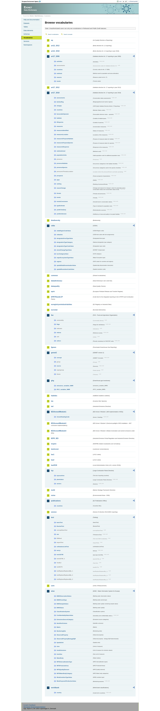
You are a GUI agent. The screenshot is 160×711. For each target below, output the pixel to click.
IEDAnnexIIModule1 (58, 412)
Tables (26, 27)
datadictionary (56, 281)
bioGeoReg (60, 102)
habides (54, 396)
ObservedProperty (62, 635)
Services (26, 41)
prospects (60, 175)
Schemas (27, 34)
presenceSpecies (62, 167)
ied (52, 406)
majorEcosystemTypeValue (65, 257)
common (54, 275)
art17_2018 (55, 93)
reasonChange (61, 188)
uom (52, 586)
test (52, 517)
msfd (53, 490)
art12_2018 (55, 51)
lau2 (52, 460)
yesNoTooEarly (61, 209)
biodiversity (55, 220)
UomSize (59, 654)
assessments (61, 98)
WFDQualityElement (63, 669)
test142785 (60, 554)
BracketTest (60, 526)
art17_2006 (55, 56)
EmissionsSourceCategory (65, 619)
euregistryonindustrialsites (61, 304)
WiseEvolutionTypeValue (64, 677)
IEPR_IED (54, 438)
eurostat (54, 310)
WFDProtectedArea (63, 665)
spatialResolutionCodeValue (65, 269)
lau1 (52, 454)
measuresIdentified (63, 130)
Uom (58, 646)
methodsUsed (61, 151)
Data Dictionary (39, 16)
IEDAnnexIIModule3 (58, 423)
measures (60, 126)
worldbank (55, 687)
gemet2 (54, 353)
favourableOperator (63, 114)
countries (60, 69)
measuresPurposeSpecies (65, 143)
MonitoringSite (61, 631)
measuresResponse (63, 147)
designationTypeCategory (65, 242)
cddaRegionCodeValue (64, 230)
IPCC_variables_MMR (63, 389)
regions (59, 261)
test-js (59, 550)
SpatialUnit (60, 642)
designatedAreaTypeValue (65, 238)
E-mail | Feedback (29, 705)
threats (59, 193)
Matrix (59, 627)
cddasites (60, 234)
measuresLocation (62, 134)
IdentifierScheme (62, 623)
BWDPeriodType (62, 600)
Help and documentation (31, 19)
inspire (53, 444)
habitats (59, 118)
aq (52, 40)
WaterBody (60, 658)
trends (59, 81)
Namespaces (28, 45)
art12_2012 (55, 45)
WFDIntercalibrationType (64, 662)
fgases (53, 347)
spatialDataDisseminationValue (66, 265)
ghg (52, 380)
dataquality (55, 286)
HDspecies (60, 122)
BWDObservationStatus (64, 596)
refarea (59, 332)
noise (53, 495)
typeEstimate (61, 205)
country (59, 692)
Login (120, 1)
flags (58, 324)
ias (52, 401)
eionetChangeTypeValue (64, 250)
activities (59, 61)
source (59, 366)
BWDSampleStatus (62, 604)
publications (56, 501)
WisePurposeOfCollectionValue (66, 681)
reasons (59, 77)
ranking (59, 184)
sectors (59, 483)
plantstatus (60, 479)
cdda (53, 226)
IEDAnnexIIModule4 (58, 431)
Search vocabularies (53, 34)
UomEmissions (61, 650)
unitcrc (59, 341)
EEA (32, 1)
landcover (55, 449)
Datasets (26, 23)
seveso (54, 512)
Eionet (31, 16)
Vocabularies (28, 38)
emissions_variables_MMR (65, 385)
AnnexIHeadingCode (63, 417)
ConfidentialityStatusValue (65, 615)
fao (52, 315)
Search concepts (68, 34)
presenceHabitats (62, 163)
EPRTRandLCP (57, 297)
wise (53, 591)
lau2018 (54, 465)
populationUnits (62, 155)
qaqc (58, 180)
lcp (52, 470)
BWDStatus (60, 607)
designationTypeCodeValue (65, 246)
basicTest (60, 522)
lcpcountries (60, 475)
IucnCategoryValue (62, 254)
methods (59, 73)
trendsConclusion (62, 201)
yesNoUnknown (61, 214)
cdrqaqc (59, 106)
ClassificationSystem (63, 611)
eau (58, 534)
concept (59, 357)
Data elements (28, 30)
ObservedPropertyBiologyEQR (66, 639)
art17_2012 (55, 87)
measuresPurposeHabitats (65, 138)
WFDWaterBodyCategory (64, 673)
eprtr (53, 291)
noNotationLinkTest (63, 546)
